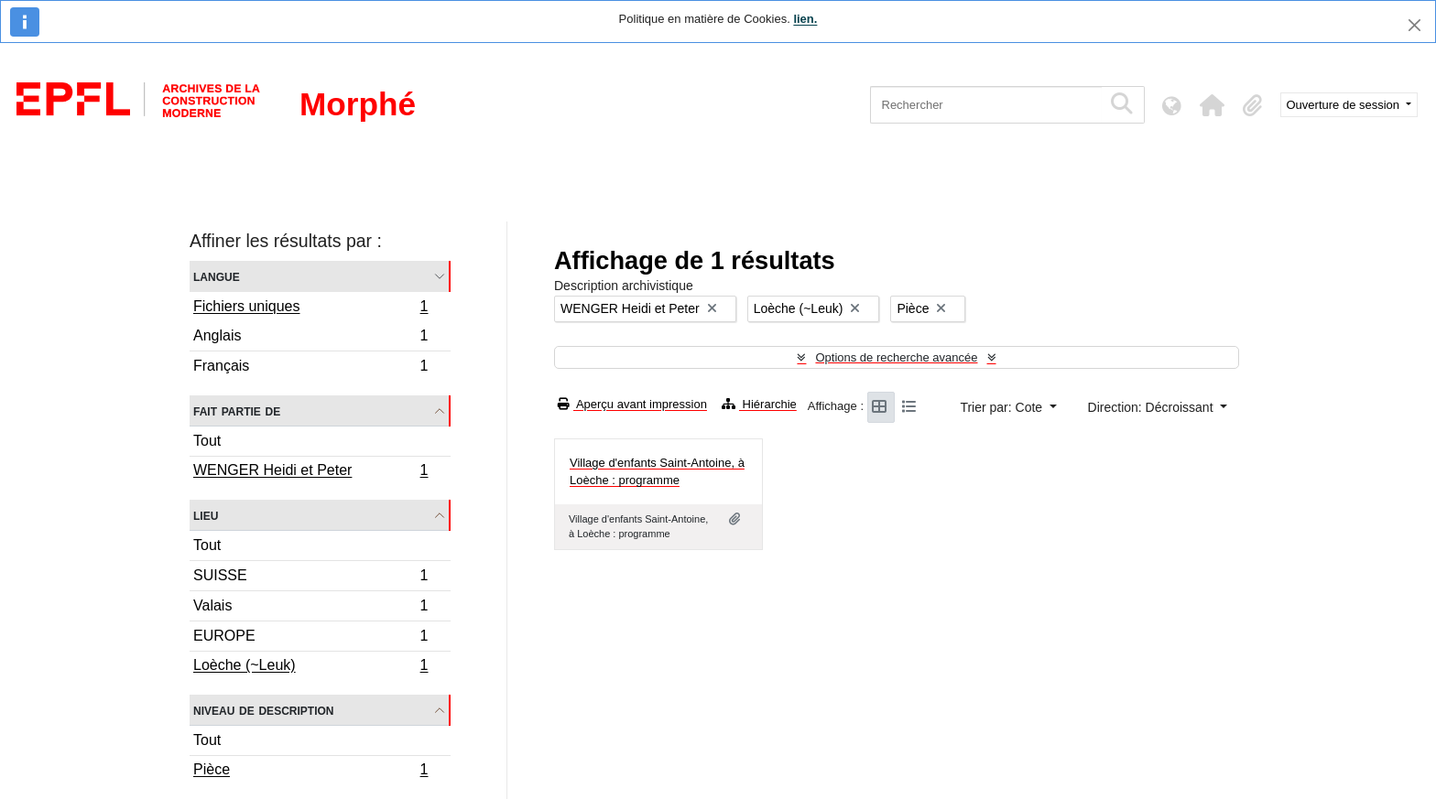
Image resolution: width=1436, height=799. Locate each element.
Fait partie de (236, 410)
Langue (216, 276)
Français (310, 368)
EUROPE (310, 638)
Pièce (310, 771)
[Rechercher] (986, 105)
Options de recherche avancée (896, 357)
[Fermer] (1414, 25)
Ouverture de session (1345, 105)
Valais (310, 608)
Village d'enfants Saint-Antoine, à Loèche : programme (657, 472)
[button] (1212, 105)
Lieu (205, 515)
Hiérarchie (759, 404)
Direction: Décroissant (1152, 407)
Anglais (310, 338)
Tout (207, 440)
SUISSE (310, 578)
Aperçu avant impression (632, 404)
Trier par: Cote (1003, 407)
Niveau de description (263, 709)
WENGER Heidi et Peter (310, 472)
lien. (805, 19)
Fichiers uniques (310, 308)
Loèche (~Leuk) (310, 667)
